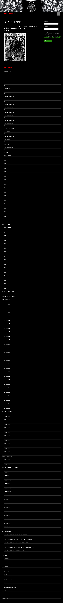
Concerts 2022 (7, 312)
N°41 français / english (9, 125)
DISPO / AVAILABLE (7, 155)
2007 (5, 208)
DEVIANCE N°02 (7, 526)
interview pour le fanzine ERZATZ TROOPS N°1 (14, 550)
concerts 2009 (7, 342)
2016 (5, 184)
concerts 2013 (7, 331)
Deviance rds (5, 152)
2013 (5, 192)
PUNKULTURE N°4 (7, 491)
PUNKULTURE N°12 (7, 472)
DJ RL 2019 (6, 563)
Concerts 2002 (7, 403)
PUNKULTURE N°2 (7, 496)
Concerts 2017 (7, 320)
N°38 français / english (9, 133)
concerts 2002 (7, 360)
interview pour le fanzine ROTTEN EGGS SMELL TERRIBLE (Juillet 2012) (19, 547)
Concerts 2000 (7, 408)
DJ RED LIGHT (4, 555)
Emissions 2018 (7, 435)
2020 (5, 173)
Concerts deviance (6, 302)
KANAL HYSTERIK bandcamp (8, 291)
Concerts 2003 (7, 400)
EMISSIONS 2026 (7, 414)
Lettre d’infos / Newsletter (8, 83)
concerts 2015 (7, 326)
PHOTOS (5, 582)
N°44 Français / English (9, 117)
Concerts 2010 (7, 382)
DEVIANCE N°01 (7, 528)
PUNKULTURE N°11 (7, 475)
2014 (5, 189)
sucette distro (5, 294)
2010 (5, 200)
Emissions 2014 (7, 443)
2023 (5, 165)
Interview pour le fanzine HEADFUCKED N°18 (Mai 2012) (16, 544)
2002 (5, 216)
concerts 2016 (7, 323)
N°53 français (7, 93)
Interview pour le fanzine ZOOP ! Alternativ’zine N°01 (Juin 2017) (18, 539)
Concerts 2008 (7, 387)
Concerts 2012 (7, 376)
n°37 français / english (9, 136)
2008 (5, 205)
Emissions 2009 (7, 454)
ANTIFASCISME (6, 571)
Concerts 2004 (7, 398)
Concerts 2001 (7, 406)
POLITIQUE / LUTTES (8, 584)
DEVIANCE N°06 (7, 515)
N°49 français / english (9, 104)
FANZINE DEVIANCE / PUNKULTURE (10, 467)
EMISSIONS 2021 (7, 427)
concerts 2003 (7, 358)
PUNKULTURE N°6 (7, 486)
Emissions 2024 (7, 419)
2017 (5, 181)
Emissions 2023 (7, 422)
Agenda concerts (6, 299)
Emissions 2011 (7, 448)
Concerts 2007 (7, 390)
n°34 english (6, 144)
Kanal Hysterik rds (6, 224)
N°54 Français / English (9, 91)
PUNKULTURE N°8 (7, 480)
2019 (5, 176)
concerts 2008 (7, 344)
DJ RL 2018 (6, 566)
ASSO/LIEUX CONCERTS (8, 579)
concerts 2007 (7, 347)
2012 (5, 195)
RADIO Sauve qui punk (7, 411)
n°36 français (7, 139)
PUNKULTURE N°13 (7, 470)
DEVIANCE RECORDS (8, 14)
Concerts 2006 (7, 392)
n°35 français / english (9, 141)
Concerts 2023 (7, 310)
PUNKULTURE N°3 (7, 494)
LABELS (5, 576)
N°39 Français (7, 131)
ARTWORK (6, 574)
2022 (5, 168)
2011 (5, 197)
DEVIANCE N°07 (7, 512)
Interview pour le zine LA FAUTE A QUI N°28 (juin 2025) (15, 534)
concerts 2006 (7, 350)
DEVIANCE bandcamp (6, 221)
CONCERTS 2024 (7, 371)
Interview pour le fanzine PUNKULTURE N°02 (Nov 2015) (16, 542)
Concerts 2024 (7, 307)
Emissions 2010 (7, 451)
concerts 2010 (7, 339)
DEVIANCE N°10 (21, 66)
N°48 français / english (9, 107)
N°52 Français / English (9, 96)
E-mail (46, 26)
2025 (5, 160)
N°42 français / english (9, 123)
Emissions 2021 (7, 462)
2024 (5, 163)
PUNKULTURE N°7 (7, 483)
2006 (5, 283)
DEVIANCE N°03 (7, 523)
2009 (5, 203)
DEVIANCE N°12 (21, 72)
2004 (5, 213)
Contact (4, 592)
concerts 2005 (7, 352)
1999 (5, 219)
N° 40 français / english (9, 128)
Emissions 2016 (7, 440)
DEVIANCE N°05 (7, 518)
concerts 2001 (7, 363)
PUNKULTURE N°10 (7, 478)
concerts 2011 (7, 336)
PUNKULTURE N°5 (7, 488)
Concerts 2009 (7, 384)
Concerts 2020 (7, 315)
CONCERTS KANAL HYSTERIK (8, 366)
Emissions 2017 (7, 438)
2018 (5, 179)
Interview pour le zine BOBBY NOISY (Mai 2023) (14, 536)
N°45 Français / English (9, 115)
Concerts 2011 (7, 379)
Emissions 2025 (7, 416)
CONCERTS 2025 (7, 304)
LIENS (3, 568)
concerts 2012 (7, 334)
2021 (5, 171)
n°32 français (7, 149)
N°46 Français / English (9, 112)
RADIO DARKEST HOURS (7, 456)
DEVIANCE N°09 (7, 507)
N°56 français (7, 85)
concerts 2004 (7, 355)
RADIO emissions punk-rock (10, 587)
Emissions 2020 (7, 430)
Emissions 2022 (7, 424)
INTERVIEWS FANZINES (6, 531)
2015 (5, 187)
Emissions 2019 (7, 432)
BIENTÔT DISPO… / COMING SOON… (11, 157)
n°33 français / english (9, 147)
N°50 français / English (9, 101)
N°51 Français (7, 99)
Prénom (46, 21)
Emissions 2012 (7, 446)
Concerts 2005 (7, 395)
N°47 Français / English (9, 109)
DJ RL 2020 (6, 560)
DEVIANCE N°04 (7, 520)
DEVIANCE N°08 (7, 510)
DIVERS (5, 590)
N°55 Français (7, 88)
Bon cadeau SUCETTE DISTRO (8, 296)
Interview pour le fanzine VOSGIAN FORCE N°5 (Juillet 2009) (17, 552)
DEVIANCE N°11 (7, 502)
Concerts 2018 (7, 318)
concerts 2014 (7, 328)
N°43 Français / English (9, 120)
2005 (5, 211)
